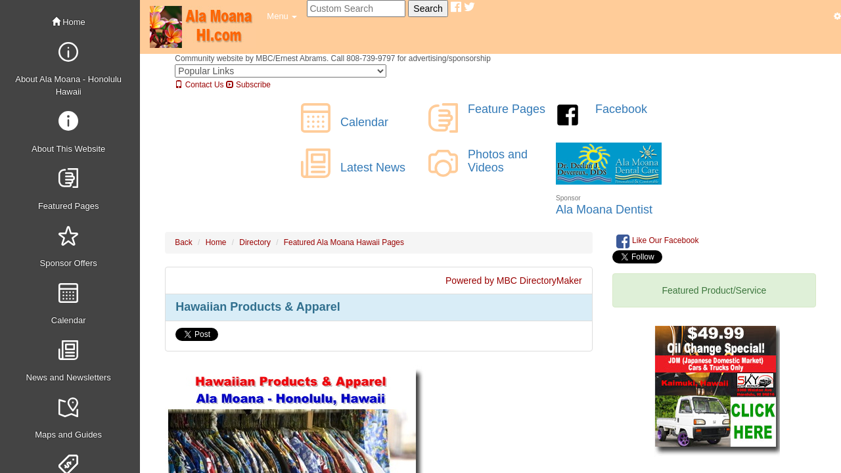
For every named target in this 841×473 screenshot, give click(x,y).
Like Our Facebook (657, 241)
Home (68, 22)
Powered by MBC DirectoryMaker (513, 280)
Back (183, 242)
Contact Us (199, 84)
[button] (282, 16)
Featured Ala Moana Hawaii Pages (344, 242)
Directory (255, 242)
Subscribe (248, 84)
